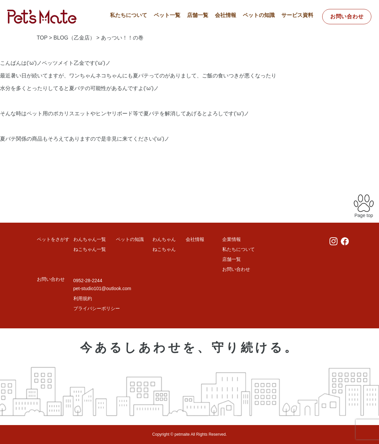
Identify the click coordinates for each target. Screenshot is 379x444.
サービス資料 (297, 15)
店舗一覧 (197, 15)
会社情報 (225, 15)
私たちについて (128, 15)
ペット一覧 (167, 15)
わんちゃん (164, 239)
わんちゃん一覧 (89, 239)
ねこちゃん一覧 (89, 249)
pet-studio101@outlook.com (102, 288)
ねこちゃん (164, 249)
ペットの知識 (259, 15)
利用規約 (82, 298)
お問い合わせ (347, 16)
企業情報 (231, 239)
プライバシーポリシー (96, 308)
